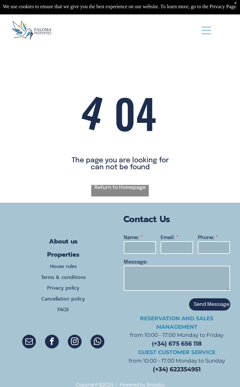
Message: (136, 262)
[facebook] (52, 342)
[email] (29, 342)
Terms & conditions (63, 277)
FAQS (63, 309)
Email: (168, 237)
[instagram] (75, 342)
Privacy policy (63, 288)
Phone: (206, 237)
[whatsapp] (97, 342)
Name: (131, 237)
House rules (63, 266)
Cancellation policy (63, 298)
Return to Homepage (120, 187)
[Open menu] (206, 30)
